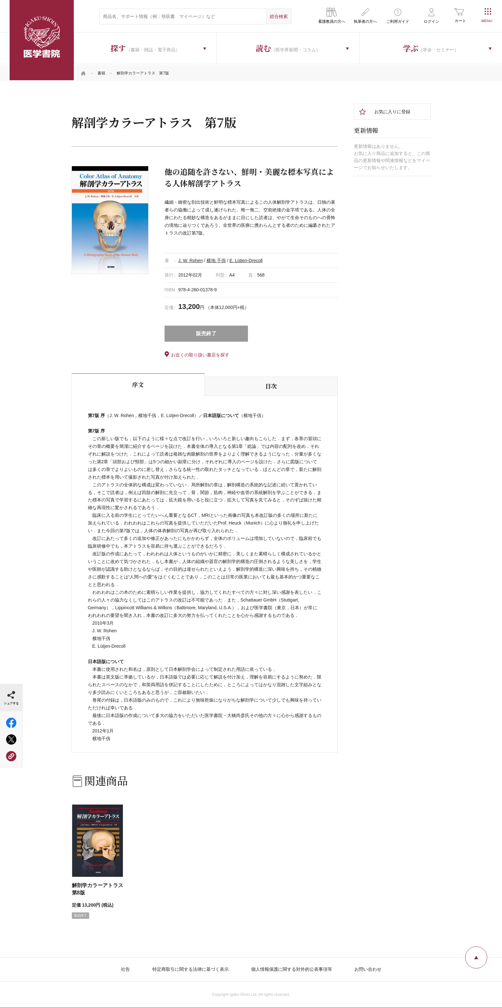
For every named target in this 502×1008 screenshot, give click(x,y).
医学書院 (42, 40)
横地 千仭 (216, 259)
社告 (125, 968)
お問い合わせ (367, 968)
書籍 (101, 72)
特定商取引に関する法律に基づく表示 (190, 968)
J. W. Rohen (190, 259)
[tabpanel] (110, 219)
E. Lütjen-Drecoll (246, 259)
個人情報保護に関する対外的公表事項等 (291, 968)
